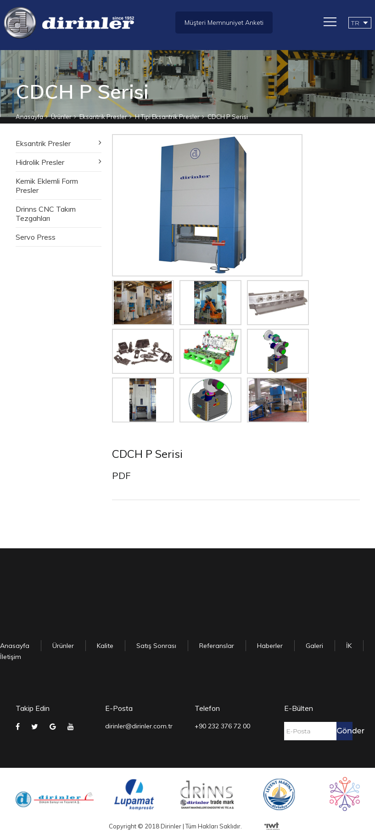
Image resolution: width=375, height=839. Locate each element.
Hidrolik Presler (40, 162)
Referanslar (216, 646)
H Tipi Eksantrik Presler (167, 116)
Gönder (344, 730)
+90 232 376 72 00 (222, 726)
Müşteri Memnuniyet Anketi (224, 22)
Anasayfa (29, 116)
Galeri (314, 646)
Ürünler (61, 116)
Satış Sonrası (156, 646)
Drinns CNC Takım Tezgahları (46, 213)
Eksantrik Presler (103, 116)
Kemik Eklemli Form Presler (47, 185)
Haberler (270, 646)
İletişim (10, 657)
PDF (121, 475)
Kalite (105, 646)
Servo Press (36, 237)
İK (349, 646)
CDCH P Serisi (227, 116)
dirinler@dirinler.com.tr (139, 726)
